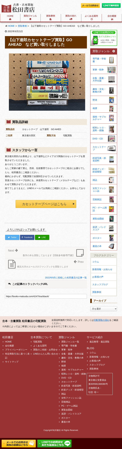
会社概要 (9, 345)
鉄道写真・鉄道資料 (99, 159)
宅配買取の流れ (101, 320)
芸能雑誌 (97, 199)
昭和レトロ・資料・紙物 (99, 129)
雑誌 (95, 180)
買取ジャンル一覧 (70, 341)
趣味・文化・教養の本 (99, 90)
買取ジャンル (103, 51)
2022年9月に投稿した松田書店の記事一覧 (66, 277)
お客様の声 (97, 277)
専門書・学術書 (99, 60)
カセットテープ (99, 148)
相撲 (95, 108)
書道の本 (97, 246)
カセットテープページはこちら (44, 204)
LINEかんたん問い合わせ (45, 353)
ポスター (97, 238)
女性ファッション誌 (99, 189)
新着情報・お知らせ (102, 269)
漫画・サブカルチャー (99, 118)
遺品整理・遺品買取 (99, 341)
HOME (11, 26)
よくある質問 (40, 345)
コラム (95, 261)
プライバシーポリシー (16, 349)
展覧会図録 (98, 218)
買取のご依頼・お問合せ (45, 349)
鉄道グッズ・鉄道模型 (99, 170)
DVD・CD (98, 138)
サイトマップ (11, 361)
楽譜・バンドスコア (99, 228)
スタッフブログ (100, 284)
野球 (95, 100)
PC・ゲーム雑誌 (100, 209)
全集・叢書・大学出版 (99, 79)
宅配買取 (37, 341)
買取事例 (22, 26)
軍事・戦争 (98, 69)
